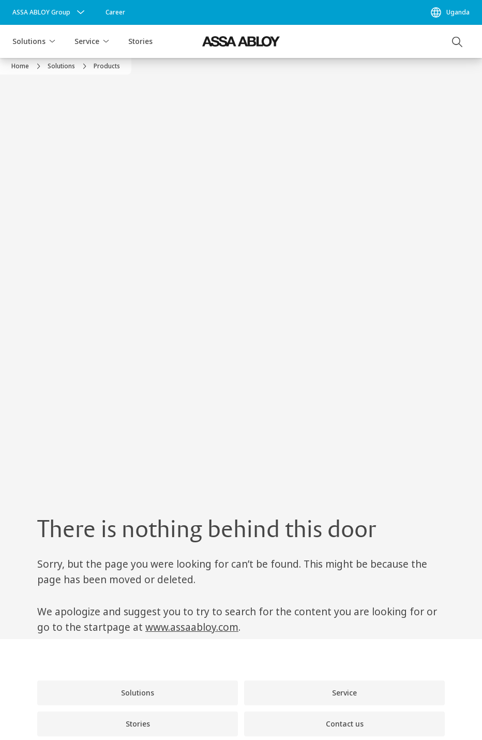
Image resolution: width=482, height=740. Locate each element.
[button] (52, 41)
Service (86, 41)
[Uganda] (450, 12)
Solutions (29, 41)
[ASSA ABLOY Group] (49, 12)
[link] (115, 12)
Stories (140, 41)
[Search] (458, 41)
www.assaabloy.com (191, 627)
